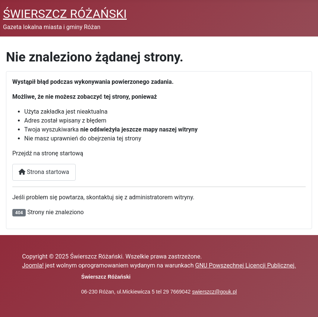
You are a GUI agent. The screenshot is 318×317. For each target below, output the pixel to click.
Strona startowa (44, 171)
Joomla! (33, 265)
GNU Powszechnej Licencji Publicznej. (245, 265)
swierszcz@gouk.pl (214, 292)
